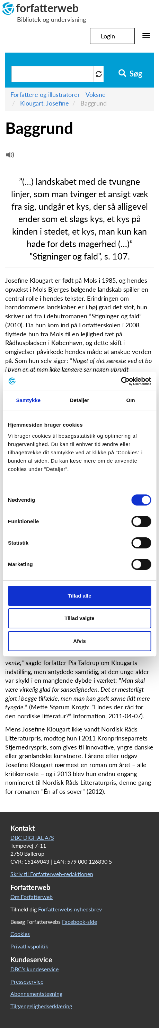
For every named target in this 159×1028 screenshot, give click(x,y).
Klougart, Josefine (44, 103)
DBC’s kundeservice (34, 969)
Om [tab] (130, 400)
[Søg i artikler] (52, 74)
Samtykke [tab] (28, 400)
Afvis (79, 641)
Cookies (20, 933)
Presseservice (26, 981)
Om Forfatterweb (31, 896)
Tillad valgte (79, 618)
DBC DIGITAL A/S (32, 837)
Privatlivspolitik (29, 946)
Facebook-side (79, 921)
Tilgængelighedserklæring (41, 1006)
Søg (130, 73)
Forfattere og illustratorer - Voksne (58, 94)
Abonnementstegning (36, 993)
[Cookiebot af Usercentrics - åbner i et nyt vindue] (120, 381)
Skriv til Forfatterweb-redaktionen (51, 874)
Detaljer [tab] (79, 400)
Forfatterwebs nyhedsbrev (70, 909)
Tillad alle (79, 596)
